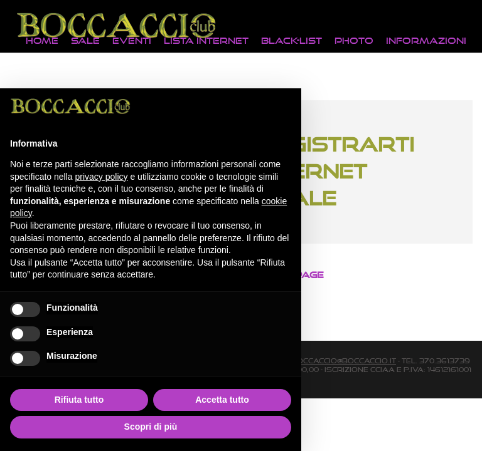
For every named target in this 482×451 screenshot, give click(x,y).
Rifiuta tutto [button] (79, 400)
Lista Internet (206, 40)
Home (42, 40)
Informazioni (426, 40)
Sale (85, 40)
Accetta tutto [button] (222, 400)
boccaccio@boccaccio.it (343, 361)
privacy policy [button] (101, 177)
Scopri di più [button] (151, 427)
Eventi (131, 40)
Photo (354, 40)
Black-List (291, 40)
